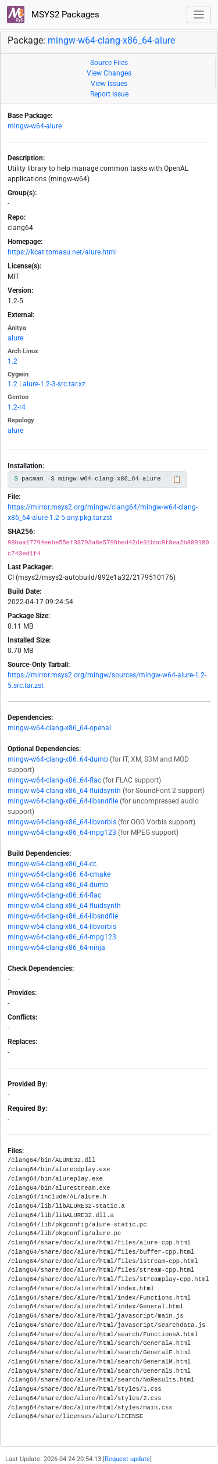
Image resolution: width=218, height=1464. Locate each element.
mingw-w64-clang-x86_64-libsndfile (63, 801)
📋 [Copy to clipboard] (177, 479)
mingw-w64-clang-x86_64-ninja (56, 947)
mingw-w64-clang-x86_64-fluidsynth (64, 791)
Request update (127, 1459)
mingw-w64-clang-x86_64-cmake (59, 874)
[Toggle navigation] (199, 15)
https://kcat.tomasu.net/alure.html (62, 252)
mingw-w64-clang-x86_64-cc (52, 864)
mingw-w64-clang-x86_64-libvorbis (62, 822)
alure (15, 338)
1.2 (12, 361)
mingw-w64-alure (35, 126)
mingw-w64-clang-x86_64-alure (111, 40)
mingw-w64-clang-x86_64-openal (59, 728)
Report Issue (109, 94)
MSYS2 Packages (53, 14)
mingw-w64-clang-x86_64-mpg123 (62, 832)
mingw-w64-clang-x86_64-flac (54, 780)
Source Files (109, 63)
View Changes (109, 73)
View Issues (109, 84)
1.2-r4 (17, 407)
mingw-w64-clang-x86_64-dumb (58, 759)
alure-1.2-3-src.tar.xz (54, 384)
